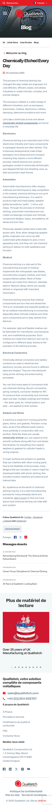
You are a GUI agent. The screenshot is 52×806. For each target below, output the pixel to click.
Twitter (27, 517)
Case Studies (26, 42)
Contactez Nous (11, 735)
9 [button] (40, 667)
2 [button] (15, 667)
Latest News (12, 42)
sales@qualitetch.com (21, 693)
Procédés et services (13, 717)
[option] (26, 634)
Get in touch (20, 498)
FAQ (5, 730)
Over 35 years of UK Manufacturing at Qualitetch (22, 651)
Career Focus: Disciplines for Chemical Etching (25, 571)
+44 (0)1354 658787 (20, 698)
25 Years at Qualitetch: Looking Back (20, 583)
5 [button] (26, 667)
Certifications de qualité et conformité (16, 723)
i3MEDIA (41, 800)
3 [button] (19, 667)
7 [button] (33, 667)
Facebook (37, 517)
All (4, 42)
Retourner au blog (14, 53)
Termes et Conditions (34, 794)
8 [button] (37, 667)
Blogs (36, 42)
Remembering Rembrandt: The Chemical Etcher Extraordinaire (25, 557)
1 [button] (11, 667)
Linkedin (7, 520)
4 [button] (22, 667)
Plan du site (12, 794)
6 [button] (29, 667)
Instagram (21, 520)
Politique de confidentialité (26, 791)
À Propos (7, 712)
